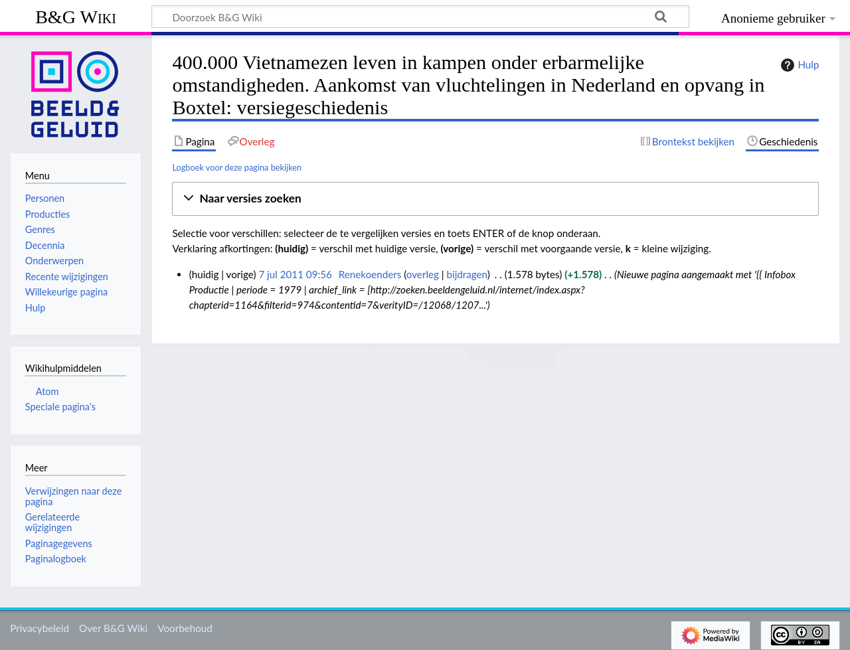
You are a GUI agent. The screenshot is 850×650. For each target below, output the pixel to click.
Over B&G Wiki (113, 628)
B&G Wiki (75, 17)
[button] (495, 198)
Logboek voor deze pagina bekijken (236, 167)
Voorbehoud (184, 628)
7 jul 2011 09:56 (294, 274)
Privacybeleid (39, 628)
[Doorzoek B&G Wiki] (420, 16)
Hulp (798, 65)
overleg (422, 274)
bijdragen (467, 274)
